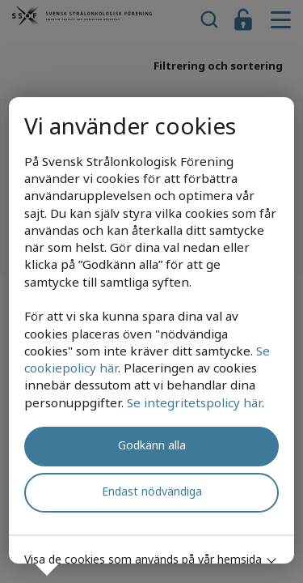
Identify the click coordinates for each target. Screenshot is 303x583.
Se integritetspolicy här (194, 402)
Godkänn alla (152, 445)
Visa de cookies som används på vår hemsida (143, 559)
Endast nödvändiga (152, 491)
